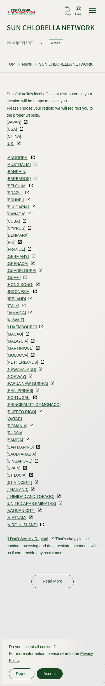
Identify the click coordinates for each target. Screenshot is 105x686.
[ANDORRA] (18, 157)
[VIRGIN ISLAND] (22, 525)
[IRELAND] (16, 299)
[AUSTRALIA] (19, 164)
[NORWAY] (16, 376)
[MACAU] (15, 334)
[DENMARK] (18, 235)
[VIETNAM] (16, 517)
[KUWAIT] (15, 320)
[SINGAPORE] (19, 461)
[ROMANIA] (17, 426)
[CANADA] (16, 214)
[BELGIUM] (17, 186)
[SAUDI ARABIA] (21, 454)
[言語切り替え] (78, 10)
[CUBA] (13, 221)
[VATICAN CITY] (21, 510)
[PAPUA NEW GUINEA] (27, 383)
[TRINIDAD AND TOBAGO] (30, 496)
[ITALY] (13, 306)
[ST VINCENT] (19, 482)
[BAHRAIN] (16, 171)
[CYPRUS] (16, 228)
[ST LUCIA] (17, 475)
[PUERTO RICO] (21, 412)
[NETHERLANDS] (22, 362)
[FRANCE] (16, 249)
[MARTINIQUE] (20, 348)
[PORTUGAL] (19, 397)
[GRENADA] (17, 263)
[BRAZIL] (15, 193)
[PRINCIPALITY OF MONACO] (33, 404)
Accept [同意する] (49, 673)
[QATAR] (14, 419)
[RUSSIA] (15, 433)
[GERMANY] (18, 256)
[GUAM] (14, 277)
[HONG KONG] (20, 284)
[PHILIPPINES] (20, 390)
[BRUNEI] (15, 200)
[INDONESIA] (19, 291)
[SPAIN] (13, 468)
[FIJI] (11, 242)
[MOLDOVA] (17, 355)
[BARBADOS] (19, 178)
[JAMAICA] (16, 313)
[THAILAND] (17, 489)
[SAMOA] (15, 440)
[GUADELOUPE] (21, 270)
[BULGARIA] (18, 207)
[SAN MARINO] (20, 447)
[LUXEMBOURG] (22, 327)
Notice (56, 43)
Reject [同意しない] (21, 673)
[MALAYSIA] (17, 341)
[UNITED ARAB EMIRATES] (31, 503)
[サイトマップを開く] (92, 10)
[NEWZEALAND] (21, 369)
